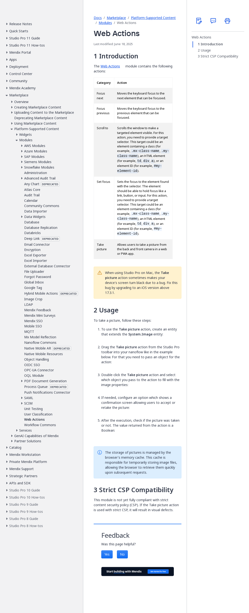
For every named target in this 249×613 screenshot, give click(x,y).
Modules (105, 22)
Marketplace (116, 17)
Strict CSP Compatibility (219, 56)
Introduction (212, 44)
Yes (107, 554)
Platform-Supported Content (153, 17)
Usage (206, 50)
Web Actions (110, 66)
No (122, 554)
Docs (98, 17)
